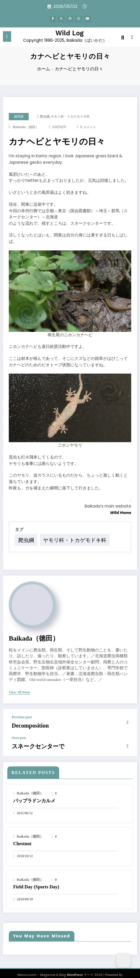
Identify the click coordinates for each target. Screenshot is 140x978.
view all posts (19, 686)
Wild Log (70, 31)
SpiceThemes (70, 969)
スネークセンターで (31, 736)
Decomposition (26, 718)
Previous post (22, 711)
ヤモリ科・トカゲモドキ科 (70, 116)
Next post (19, 729)
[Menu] (7, 35)
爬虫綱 (44, 116)
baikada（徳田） (26, 127)
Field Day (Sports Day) (36, 876)
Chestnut (22, 833)
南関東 (19, 116)
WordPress (75, 964)
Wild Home (120, 512)
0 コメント (88, 127)
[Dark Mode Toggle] (123, 960)
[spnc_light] (132, 37)
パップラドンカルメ (34, 789)
